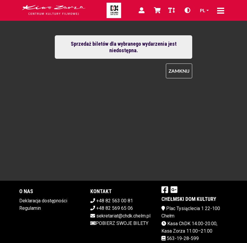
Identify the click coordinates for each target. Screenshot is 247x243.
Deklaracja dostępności (43, 201)
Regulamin (30, 208)
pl (202, 10)
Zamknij (179, 71)
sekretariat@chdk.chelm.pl (123, 216)
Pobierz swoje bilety (119, 223)
